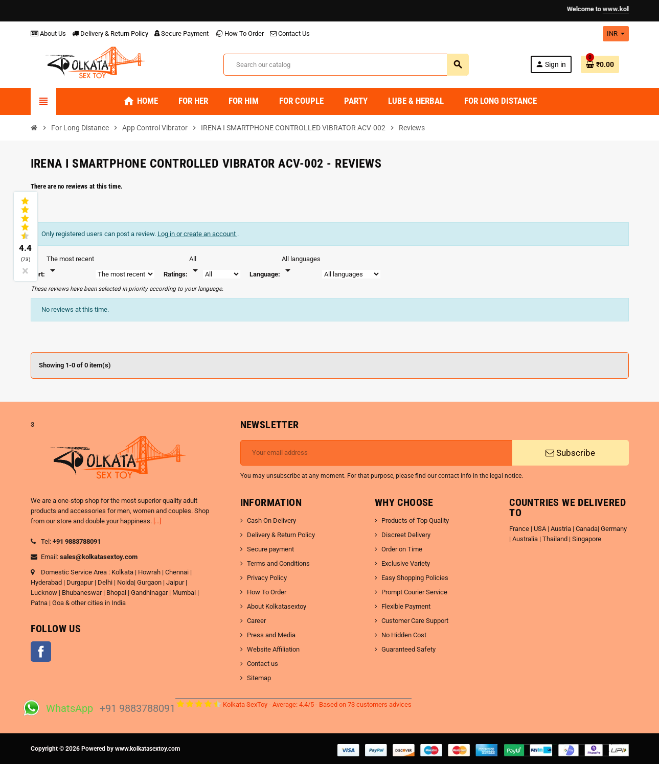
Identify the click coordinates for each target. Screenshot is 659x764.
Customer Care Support (414, 620)
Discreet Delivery (405, 535)
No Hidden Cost (403, 635)
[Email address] (376, 453)
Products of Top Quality (415, 520)
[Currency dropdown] (616, 33)
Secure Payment (181, 33)
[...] (157, 521)
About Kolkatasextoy (276, 606)
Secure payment (270, 549)
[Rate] (195, 265)
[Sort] (70, 265)
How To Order (239, 33)
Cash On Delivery (271, 520)
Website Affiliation (273, 649)
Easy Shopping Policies (414, 578)
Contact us (262, 663)
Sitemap (259, 678)
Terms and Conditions (278, 563)
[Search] (345, 65)
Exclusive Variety (405, 563)
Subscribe (570, 453)
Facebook (41, 651)
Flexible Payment (405, 606)
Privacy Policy (267, 578)
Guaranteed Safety (408, 649)
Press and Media (271, 635)
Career (256, 620)
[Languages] (301, 265)
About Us (48, 33)
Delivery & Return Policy (110, 33)
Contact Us (290, 33)
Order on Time (401, 549)
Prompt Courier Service (414, 592)
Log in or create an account (197, 234)
